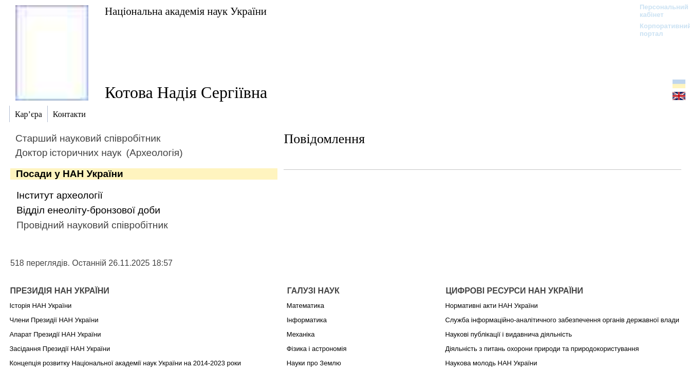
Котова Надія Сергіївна (186, 92)
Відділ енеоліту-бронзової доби (88, 210)
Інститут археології (59, 195)
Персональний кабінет (659, 10)
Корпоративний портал (659, 29)
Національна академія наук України (186, 11)
